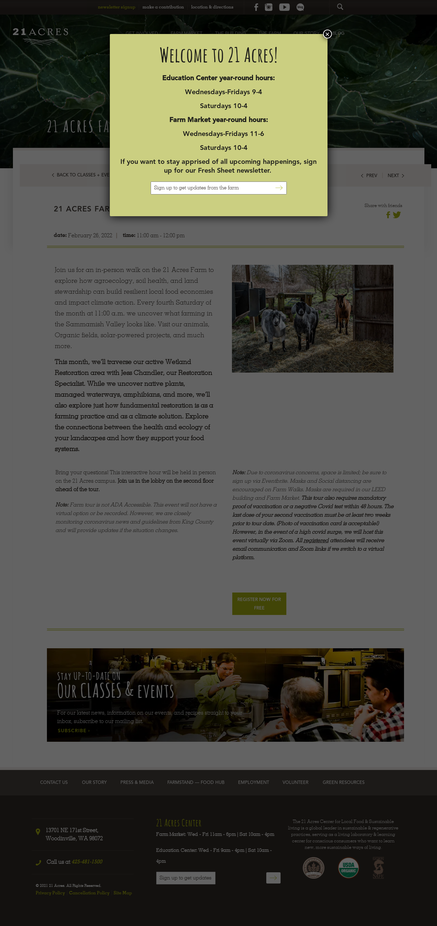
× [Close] (327, 34)
